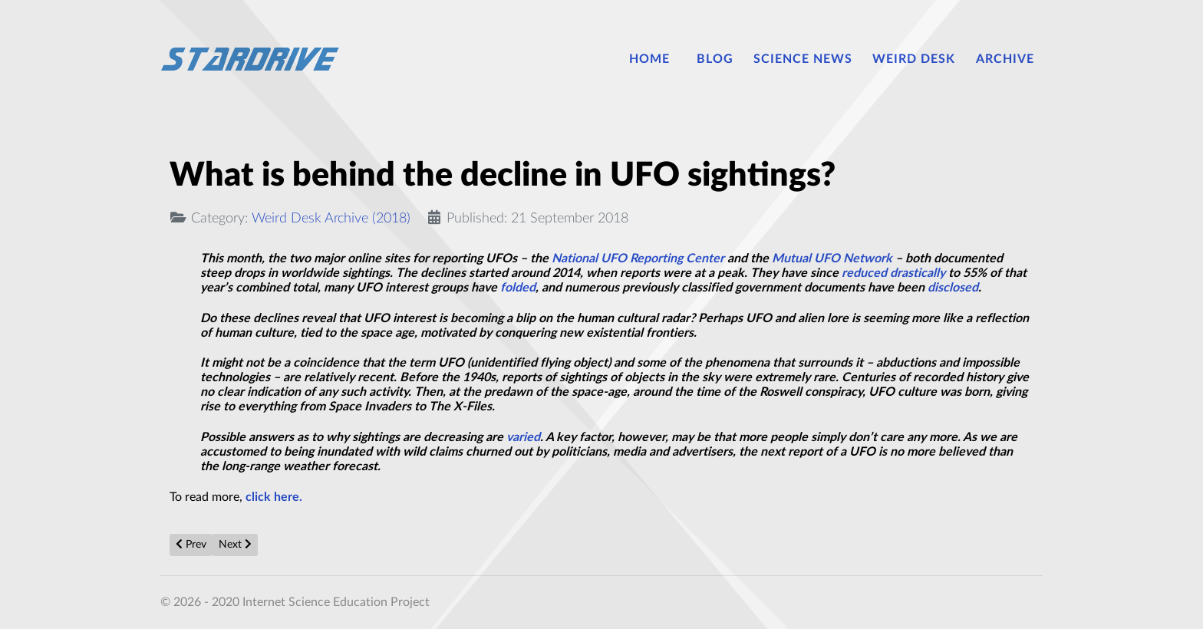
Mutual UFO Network (832, 258)
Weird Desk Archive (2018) (331, 218)
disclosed (953, 288)
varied (523, 437)
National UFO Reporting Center (638, 258)
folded (518, 288)
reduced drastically (893, 273)
